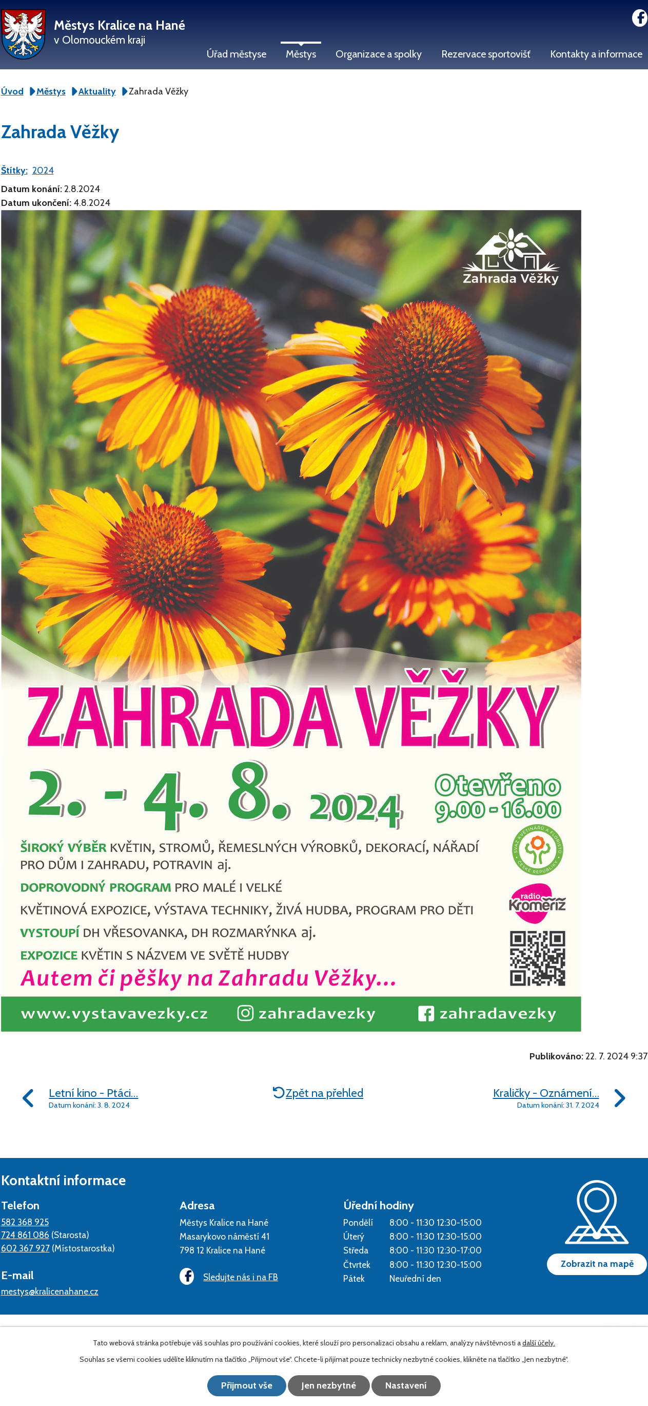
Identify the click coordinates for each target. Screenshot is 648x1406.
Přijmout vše (246, 1385)
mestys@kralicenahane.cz (50, 1291)
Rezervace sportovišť (486, 54)
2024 (43, 170)
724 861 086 (25, 1234)
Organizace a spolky (379, 54)
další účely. (538, 1342)
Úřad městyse (236, 54)
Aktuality (97, 91)
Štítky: (14, 170)
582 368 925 (25, 1222)
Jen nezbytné (329, 1385)
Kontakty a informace (596, 54)
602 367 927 (25, 1248)
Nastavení (406, 1385)
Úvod (12, 91)
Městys (301, 54)
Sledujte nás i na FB (229, 1276)
